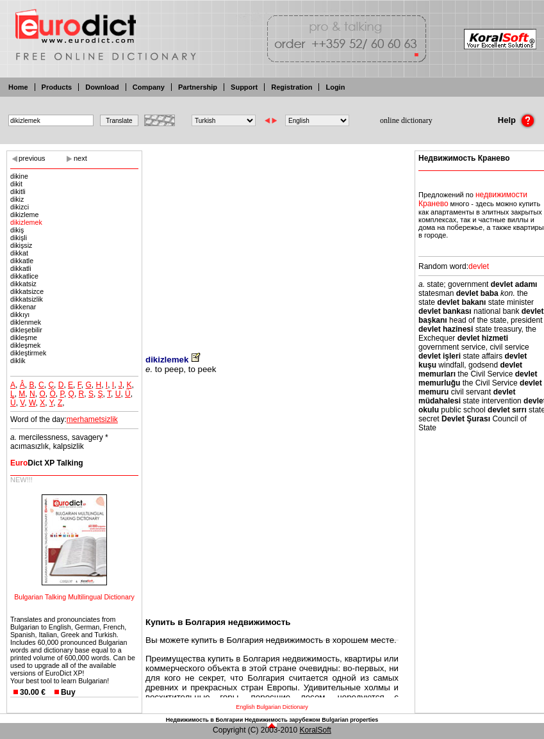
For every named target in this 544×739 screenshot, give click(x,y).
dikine (19, 176)
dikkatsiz (23, 284)
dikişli (18, 237)
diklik (18, 360)
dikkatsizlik (26, 299)
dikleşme (23, 337)
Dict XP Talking (46, 463)
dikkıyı (19, 314)
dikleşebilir (26, 330)
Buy (68, 692)
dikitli (18, 191)
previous (32, 158)
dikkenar (23, 307)
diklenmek (25, 322)
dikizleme (24, 214)
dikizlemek (26, 222)
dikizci (19, 207)
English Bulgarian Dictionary (272, 707)
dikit (16, 184)
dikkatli (20, 268)
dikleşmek (25, 345)
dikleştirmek (28, 353)
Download (102, 87)
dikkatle (21, 260)
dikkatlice (24, 276)
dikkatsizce (27, 291)
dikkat (19, 253)
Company (149, 87)
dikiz (17, 199)
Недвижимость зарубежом (282, 720)
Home (18, 87)
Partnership (197, 87)
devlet (478, 266)
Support (244, 87)
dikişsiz (21, 245)
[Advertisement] (272, 243)
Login (335, 87)
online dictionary (406, 120)
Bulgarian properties (350, 720)
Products (57, 87)
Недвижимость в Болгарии (204, 720)
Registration (291, 87)
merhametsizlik (92, 419)
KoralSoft (315, 730)
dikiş (17, 230)
